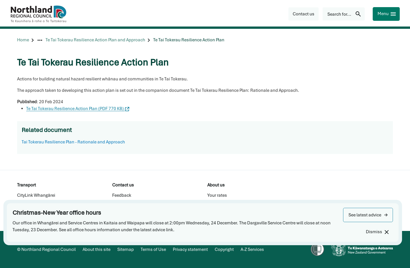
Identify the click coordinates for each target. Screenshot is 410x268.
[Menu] (386, 14)
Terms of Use (153, 249)
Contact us (123, 185)
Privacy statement (190, 249)
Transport (26, 185)
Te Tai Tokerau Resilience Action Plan (77, 108)
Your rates (217, 195)
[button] (368, 215)
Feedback (121, 195)
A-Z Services (252, 249)
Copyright (224, 249)
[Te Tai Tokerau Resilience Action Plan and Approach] (95, 40)
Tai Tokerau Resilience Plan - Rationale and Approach (73, 142)
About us (216, 185)
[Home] (23, 40)
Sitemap (125, 249)
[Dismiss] (377, 232)
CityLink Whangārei (36, 195)
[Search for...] (343, 14)
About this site (96, 249)
